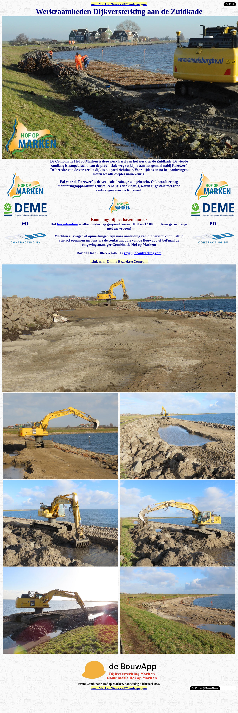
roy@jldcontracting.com (142, 253)
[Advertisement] (47, 696)
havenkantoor (67, 224)
